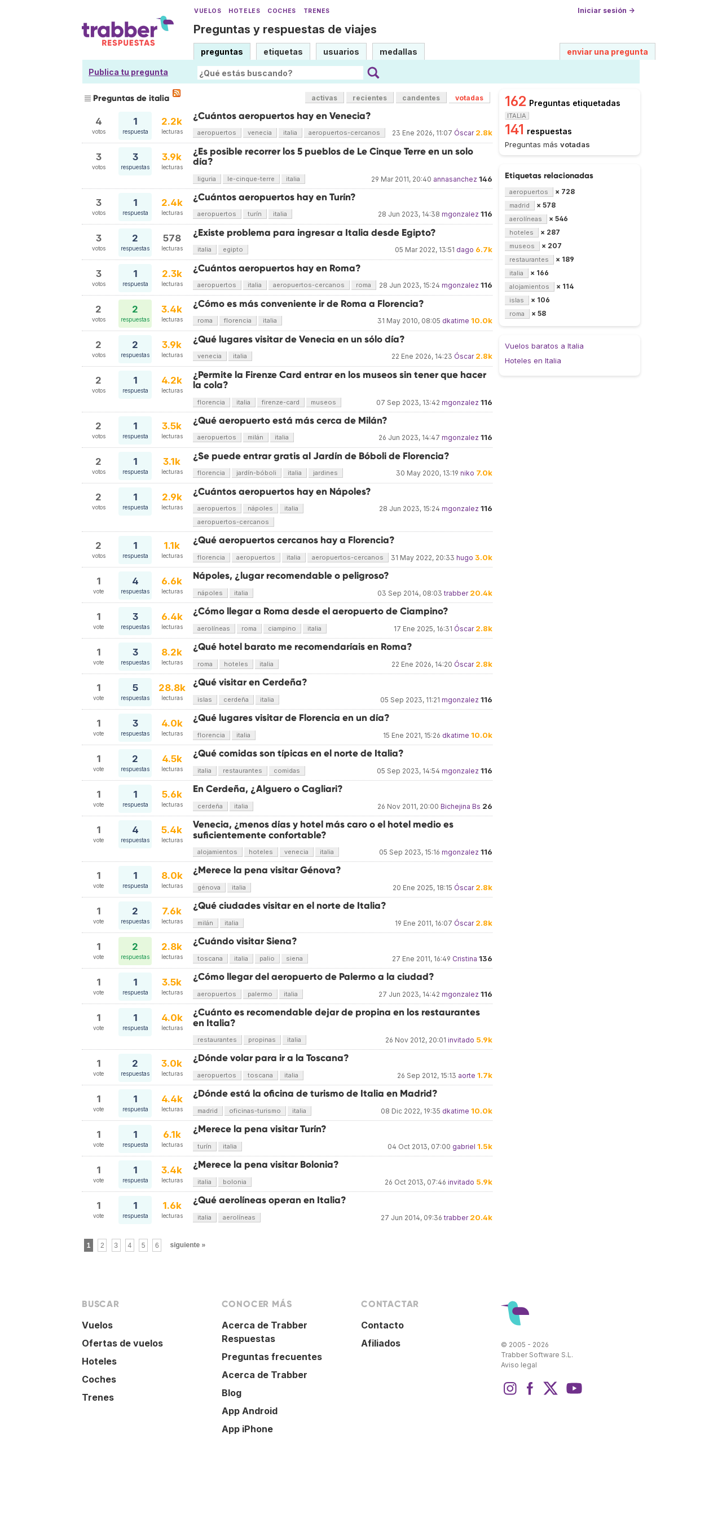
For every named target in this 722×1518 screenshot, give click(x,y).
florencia (238, 320)
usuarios (341, 51)
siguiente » (188, 1245)
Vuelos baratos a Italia (544, 345)
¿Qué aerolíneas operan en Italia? (269, 1200)
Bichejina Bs (461, 806)
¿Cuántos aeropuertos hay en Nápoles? (282, 492)
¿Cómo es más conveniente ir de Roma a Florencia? (308, 304)
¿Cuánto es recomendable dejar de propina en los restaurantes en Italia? (336, 1017)
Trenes (316, 11)
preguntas (222, 51)
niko (467, 473)
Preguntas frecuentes (272, 1356)
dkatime (455, 320)
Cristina (464, 958)
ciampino (282, 628)
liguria (206, 179)
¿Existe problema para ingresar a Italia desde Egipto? (314, 233)
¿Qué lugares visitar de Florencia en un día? (291, 718)
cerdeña (236, 699)
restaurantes (242, 771)
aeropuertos (216, 133)
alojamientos (217, 852)
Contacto (382, 1325)
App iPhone (247, 1429)
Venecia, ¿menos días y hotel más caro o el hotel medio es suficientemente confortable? (323, 830)
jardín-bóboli (256, 473)
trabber (456, 593)
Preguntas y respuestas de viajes (285, 29)
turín (255, 214)
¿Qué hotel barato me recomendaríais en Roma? (302, 647)
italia (290, 133)
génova (209, 887)
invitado (461, 1040)
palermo (260, 994)
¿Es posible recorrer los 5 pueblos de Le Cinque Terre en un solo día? (333, 157)
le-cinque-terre (251, 179)
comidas (287, 771)
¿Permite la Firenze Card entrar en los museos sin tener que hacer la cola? (339, 380)
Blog (231, 1392)
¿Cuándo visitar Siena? (245, 941)
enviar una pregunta (607, 51)
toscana (210, 958)
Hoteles (244, 11)
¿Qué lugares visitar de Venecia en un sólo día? (299, 339)
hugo (464, 557)
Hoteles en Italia (533, 360)
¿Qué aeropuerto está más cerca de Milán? (290, 420)
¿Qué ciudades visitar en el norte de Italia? (289, 906)
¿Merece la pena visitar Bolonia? (266, 1165)
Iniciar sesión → (606, 10)
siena (294, 958)
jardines (325, 473)
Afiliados (380, 1343)
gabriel (464, 1146)
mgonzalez (460, 214)
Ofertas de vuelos (122, 1343)
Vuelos (207, 11)
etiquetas (283, 51)
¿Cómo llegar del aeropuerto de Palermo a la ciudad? (313, 977)
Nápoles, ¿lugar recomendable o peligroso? (291, 576)
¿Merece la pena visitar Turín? (260, 1129)
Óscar (464, 133)
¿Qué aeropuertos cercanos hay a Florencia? (294, 540)
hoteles (236, 664)
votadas (469, 98)
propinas (262, 1040)
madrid (207, 1111)
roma (363, 285)
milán (255, 437)
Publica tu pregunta (128, 72)
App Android (250, 1410)
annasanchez (455, 179)
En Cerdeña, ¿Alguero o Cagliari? (268, 789)
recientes (370, 98)
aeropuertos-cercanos (344, 133)
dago (465, 249)
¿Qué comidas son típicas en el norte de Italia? (298, 753)
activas (324, 98)
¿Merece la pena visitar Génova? (267, 870)
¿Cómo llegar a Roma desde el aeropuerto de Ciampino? (320, 611)
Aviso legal (519, 1365)
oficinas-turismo (255, 1111)
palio (267, 958)
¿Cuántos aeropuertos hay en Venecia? (282, 116)
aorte (467, 1075)
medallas (398, 51)
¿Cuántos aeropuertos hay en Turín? (274, 197)
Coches (281, 11)
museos (323, 402)
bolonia (234, 1182)
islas (204, 699)
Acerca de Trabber (264, 1374)
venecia (260, 133)
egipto (233, 249)
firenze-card (281, 402)
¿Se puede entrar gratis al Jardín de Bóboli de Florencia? (321, 456)
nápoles (260, 508)
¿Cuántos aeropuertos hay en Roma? (277, 268)
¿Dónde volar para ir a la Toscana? (271, 1058)
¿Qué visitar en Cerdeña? (250, 682)
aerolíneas (213, 628)
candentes (421, 98)
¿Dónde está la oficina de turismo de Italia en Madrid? (315, 1093)
